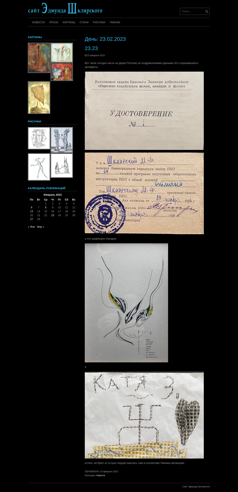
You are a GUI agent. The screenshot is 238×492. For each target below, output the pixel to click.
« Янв (31, 226)
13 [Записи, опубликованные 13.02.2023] (31, 211)
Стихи (84, 22)
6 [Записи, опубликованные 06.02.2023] (31, 207)
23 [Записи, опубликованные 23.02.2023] (52, 215)
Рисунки (99, 22)
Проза (53, 22)
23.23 (91, 48)
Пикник (115, 22)
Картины (69, 22)
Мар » (40, 226)
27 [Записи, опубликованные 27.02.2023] (31, 219)
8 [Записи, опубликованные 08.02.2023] (45, 207)
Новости (38, 22)
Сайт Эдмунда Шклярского (196, 486)
